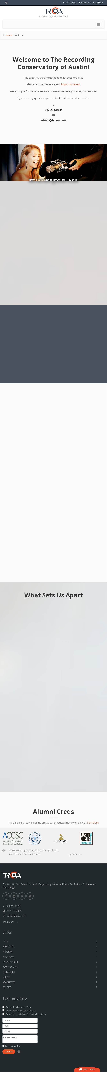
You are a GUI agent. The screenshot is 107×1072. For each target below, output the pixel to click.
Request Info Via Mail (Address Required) (26, 1014)
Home (9, 35)
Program (8, 951)
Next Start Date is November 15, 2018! (53, 179)
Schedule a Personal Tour (18, 1007)
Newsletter (9, 982)
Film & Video (9, 972)
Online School (10, 961)
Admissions (9, 946)
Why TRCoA (8, 956)
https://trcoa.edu (70, 84)
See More (93, 822)
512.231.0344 (69, 2)
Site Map (7, 987)
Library (6, 977)
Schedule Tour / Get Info (91, 2)
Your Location (10, 966)
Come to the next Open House (20, 1010)
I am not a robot (13, 1046)
